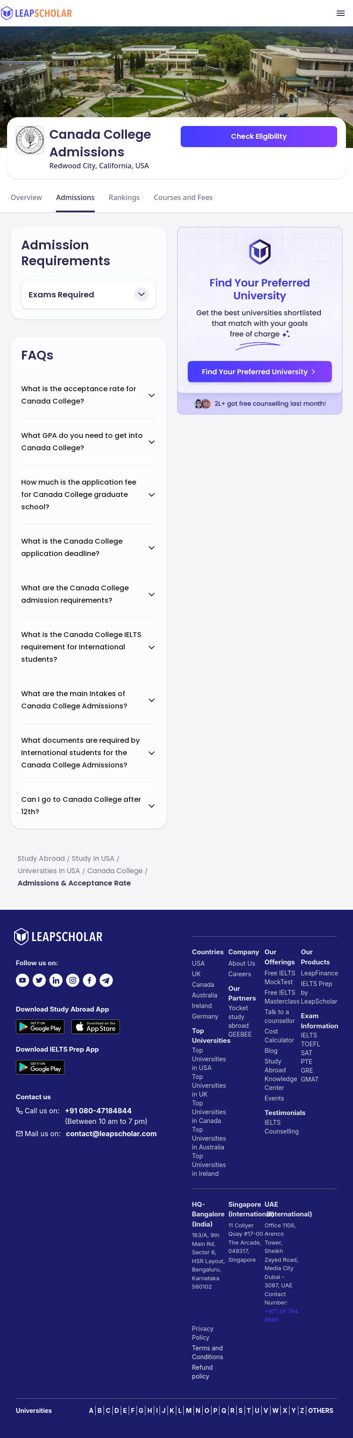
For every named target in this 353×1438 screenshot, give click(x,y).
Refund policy (202, 1372)
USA (198, 963)
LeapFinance (319, 973)
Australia (205, 995)
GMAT (310, 1079)
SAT (307, 1052)
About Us (241, 963)
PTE (306, 1061)
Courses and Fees (183, 197)
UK (196, 974)
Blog (271, 1050)
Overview (26, 197)
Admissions (75, 197)
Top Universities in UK (209, 1085)
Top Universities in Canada (209, 1111)
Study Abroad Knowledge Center (280, 1074)
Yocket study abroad (238, 1016)
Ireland (202, 1005)
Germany (205, 1016)
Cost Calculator (279, 1035)
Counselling (281, 1131)
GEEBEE (240, 1034)
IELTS (272, 1122)
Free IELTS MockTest (279, 977)
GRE (307, 1070)
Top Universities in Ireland (209, 1164)
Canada (203, 984)
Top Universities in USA (209, 1058)
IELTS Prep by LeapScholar (319, 992)
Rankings (124, 197)
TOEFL (310, 1044)
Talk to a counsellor (279, 1016)
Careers (239, 974)
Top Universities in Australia (209, 1138)
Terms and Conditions (207, 1352)
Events (274, 1098)
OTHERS (320, 1410)
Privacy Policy (203, 1333)
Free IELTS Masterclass (282, 997)
